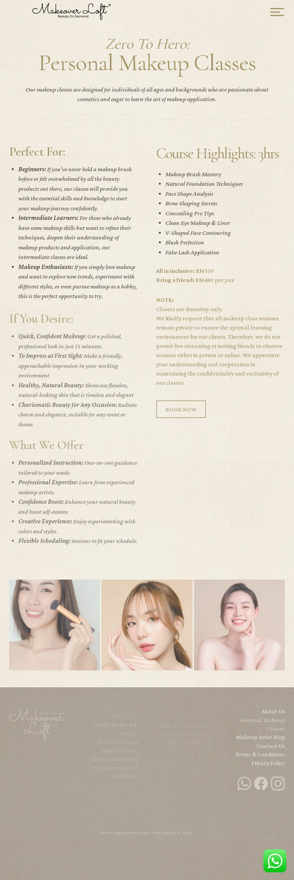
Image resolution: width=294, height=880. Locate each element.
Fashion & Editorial (187, 745)
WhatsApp (274, 860)
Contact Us (270, 748)
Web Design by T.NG (172, 833)
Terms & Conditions (260, 757)
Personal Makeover (187, 736)
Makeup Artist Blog (260, 740)
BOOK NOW (181, 412)
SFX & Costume (191, 754)
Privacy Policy (268, 765)
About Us (273, 714)
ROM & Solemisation (185, 728)
